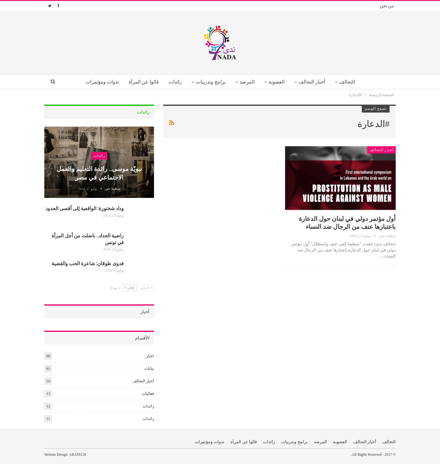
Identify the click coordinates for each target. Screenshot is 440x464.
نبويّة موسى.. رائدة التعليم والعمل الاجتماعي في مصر (99, 172)
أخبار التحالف (314, 81)
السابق (146, 287)
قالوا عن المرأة (141, 81)
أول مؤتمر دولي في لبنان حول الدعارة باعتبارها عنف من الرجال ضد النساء (347, 222)
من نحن (387, 6)
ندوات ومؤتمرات (98, 81)
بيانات (149, 368)
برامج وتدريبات (210, 81)
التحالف (350, 81)
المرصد (247, 81)
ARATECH (77, 454)
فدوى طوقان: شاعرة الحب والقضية (88, 263)
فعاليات (148, 393)
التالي (129, 287)
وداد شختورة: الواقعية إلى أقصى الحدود (85, 208)
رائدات (173, 81)
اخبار (150, 356)
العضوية (278, 81)
